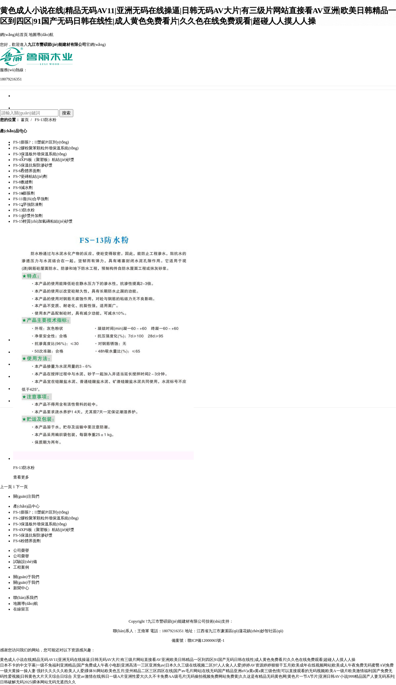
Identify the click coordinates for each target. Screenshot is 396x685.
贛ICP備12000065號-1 (206, 640)
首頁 (25, 119)
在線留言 (21, 609)
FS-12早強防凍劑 (28, 204)
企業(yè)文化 (37, 132)
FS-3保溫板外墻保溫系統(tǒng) (53, 181)
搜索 (66, 112)
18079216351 (11, 79)
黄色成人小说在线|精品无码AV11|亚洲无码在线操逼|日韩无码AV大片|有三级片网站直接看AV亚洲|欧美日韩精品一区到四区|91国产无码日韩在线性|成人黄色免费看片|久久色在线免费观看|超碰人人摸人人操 (177, 659)
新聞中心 (21, 588)
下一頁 (22, 486)
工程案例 (21, 567)
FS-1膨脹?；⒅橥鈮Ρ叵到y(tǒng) (41, 512)
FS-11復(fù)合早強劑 (31, 199)
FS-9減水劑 (23, 187)
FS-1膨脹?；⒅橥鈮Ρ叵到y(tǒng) (41, 142)
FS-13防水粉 (45, 119)
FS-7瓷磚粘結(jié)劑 (30, 176)
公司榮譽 (21, 556)
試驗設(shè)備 (25, 561)
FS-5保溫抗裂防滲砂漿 (46, 205)
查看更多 (21, 477)
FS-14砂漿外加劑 (28, 215)
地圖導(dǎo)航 (41, 34)
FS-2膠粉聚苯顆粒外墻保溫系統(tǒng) (59, 169)
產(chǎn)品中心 (13, 131)
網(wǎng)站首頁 (14, 34)
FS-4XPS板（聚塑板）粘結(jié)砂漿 (57, 193)
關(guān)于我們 (26, 582)
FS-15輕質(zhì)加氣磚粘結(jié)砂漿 (43, 221)
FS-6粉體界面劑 (27, 171)
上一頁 (6, 486)
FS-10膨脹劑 (24, 193)
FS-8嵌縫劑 (23, 182)
